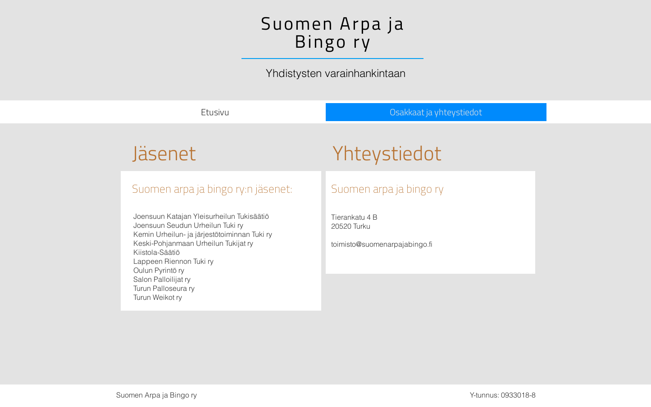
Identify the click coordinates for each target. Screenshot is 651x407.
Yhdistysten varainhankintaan (335, 73)
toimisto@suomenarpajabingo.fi (381, 244)
